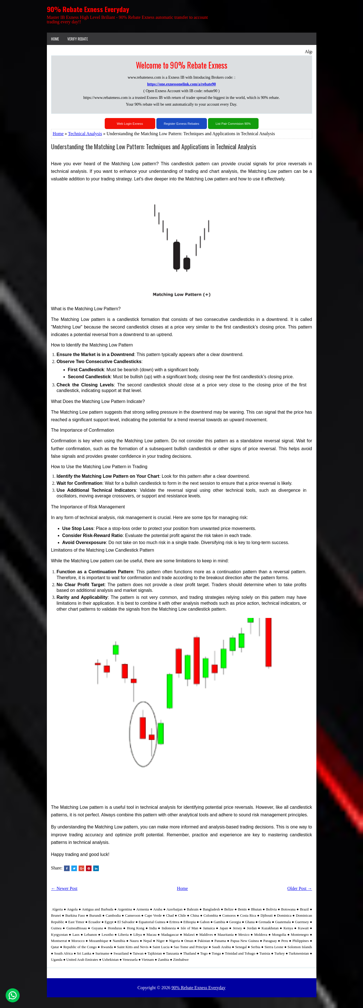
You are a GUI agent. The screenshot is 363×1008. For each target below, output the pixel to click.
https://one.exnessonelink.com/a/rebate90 (181, 84)
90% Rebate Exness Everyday (88, 9)
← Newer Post (64, 888)
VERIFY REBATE (77, 39)
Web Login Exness (130, 123)
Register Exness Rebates (181, 123)
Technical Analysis (85, 133)
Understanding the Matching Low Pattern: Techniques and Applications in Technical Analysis (153, 146)
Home (55, 39)
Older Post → (299, 888)
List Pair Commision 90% (233, 123)
